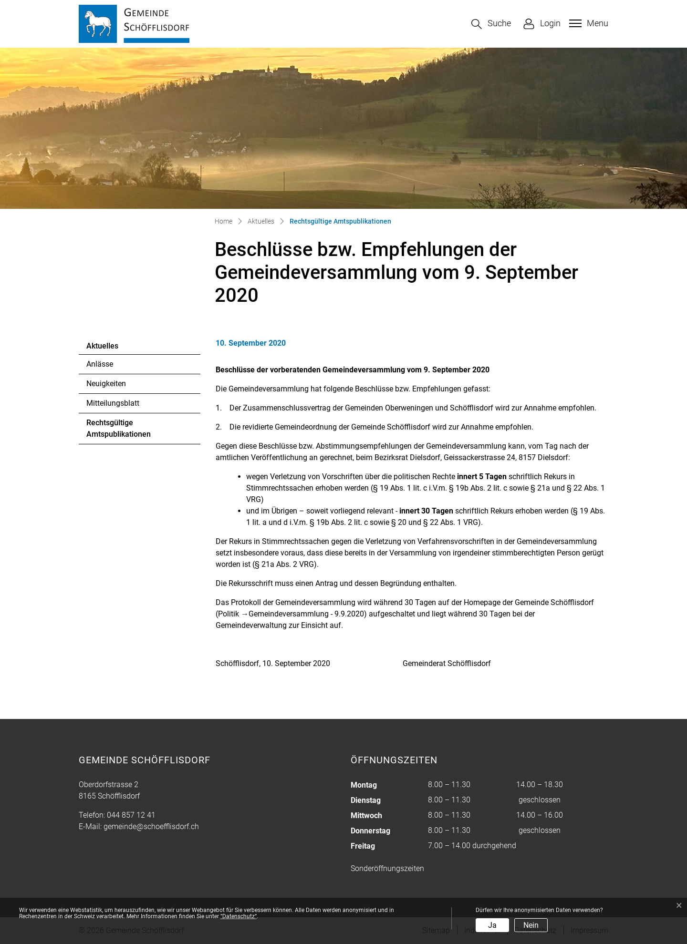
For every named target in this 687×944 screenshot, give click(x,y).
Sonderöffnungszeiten (387, 868)
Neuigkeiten (106, 383)
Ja (492, 925)
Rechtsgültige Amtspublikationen (118, 431)
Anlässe (99, 364)
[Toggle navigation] (587, 23)
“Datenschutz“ (238, 916)
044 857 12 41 (131, 815)
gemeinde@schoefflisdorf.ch (151, 826)
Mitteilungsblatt (112, 403)
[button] (491, 24)
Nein (531, 925)
